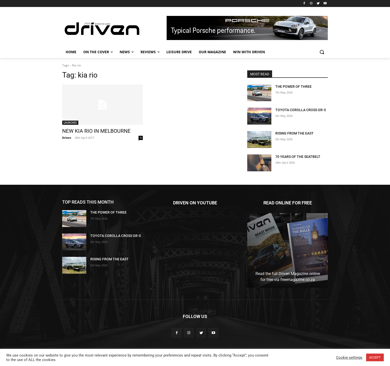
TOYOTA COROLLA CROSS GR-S (300, 110)
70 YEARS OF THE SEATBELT (297, 157)
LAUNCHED (70, 122)
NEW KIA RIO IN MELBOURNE (96, 131)
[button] (322, 52)
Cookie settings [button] (349, 357)
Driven (66, 137)
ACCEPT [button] (375, 357)
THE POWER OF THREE (293, 87)
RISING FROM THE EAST (294, 133)
